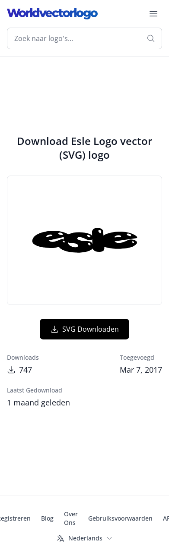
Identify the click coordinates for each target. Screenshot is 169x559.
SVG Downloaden (84, 329)
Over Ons (71, 518)
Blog (47, 518)
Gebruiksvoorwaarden (120, 518)
